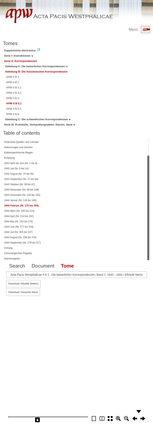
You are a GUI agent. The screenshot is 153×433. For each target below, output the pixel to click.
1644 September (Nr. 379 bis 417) (22, 242)
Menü (133, 30)
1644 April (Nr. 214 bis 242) (19, 216)
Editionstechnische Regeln (18, 152)
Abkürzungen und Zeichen (18, 147)
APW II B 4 (12, 98)
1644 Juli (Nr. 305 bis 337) (18, 232)
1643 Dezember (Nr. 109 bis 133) (22, 195)
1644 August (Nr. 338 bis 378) (20, 237)
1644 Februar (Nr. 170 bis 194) (21, 205)
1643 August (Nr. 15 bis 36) (19, 173)
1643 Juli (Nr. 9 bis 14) (16, 168)
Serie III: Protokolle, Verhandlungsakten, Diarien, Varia (39, 124)
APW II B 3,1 (13, 87)
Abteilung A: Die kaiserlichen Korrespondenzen (36, 66)
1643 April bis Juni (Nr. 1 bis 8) (20, 163)
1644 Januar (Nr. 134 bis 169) (20, 200)
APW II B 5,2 (13, 108)
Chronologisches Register (18, 253)
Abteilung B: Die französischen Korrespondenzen (36, 71)
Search (17, 266)
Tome (67, 266)
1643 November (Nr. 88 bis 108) (21, 189)
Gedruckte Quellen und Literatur (21, 142)
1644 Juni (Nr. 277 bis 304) (18, 226)
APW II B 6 (12, 114)
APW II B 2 (12, 82)
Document (43, 266)
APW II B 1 (12, 76)
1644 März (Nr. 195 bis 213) (19, 210)
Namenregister (12, 258)
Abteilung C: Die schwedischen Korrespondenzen (38, 119)
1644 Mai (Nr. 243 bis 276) (18, 221)
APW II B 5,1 (14, 103)
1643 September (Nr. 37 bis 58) (21, 179)
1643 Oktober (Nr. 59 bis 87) (19, 184)
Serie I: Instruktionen (18, 55)
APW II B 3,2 (13, 92)
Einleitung (9, 157)
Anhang (8, 248)
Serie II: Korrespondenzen (20, 61)
